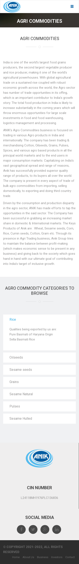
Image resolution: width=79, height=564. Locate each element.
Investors (56, 557)
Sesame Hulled (20, 419)
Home (16, 557)
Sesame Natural (21, 394)
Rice (12, 320)
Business (42, 557)
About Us (28, 557)
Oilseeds (16, 357)
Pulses (14, 406)
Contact (70, 557)
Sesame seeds (20, 370)
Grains (14, 382)
